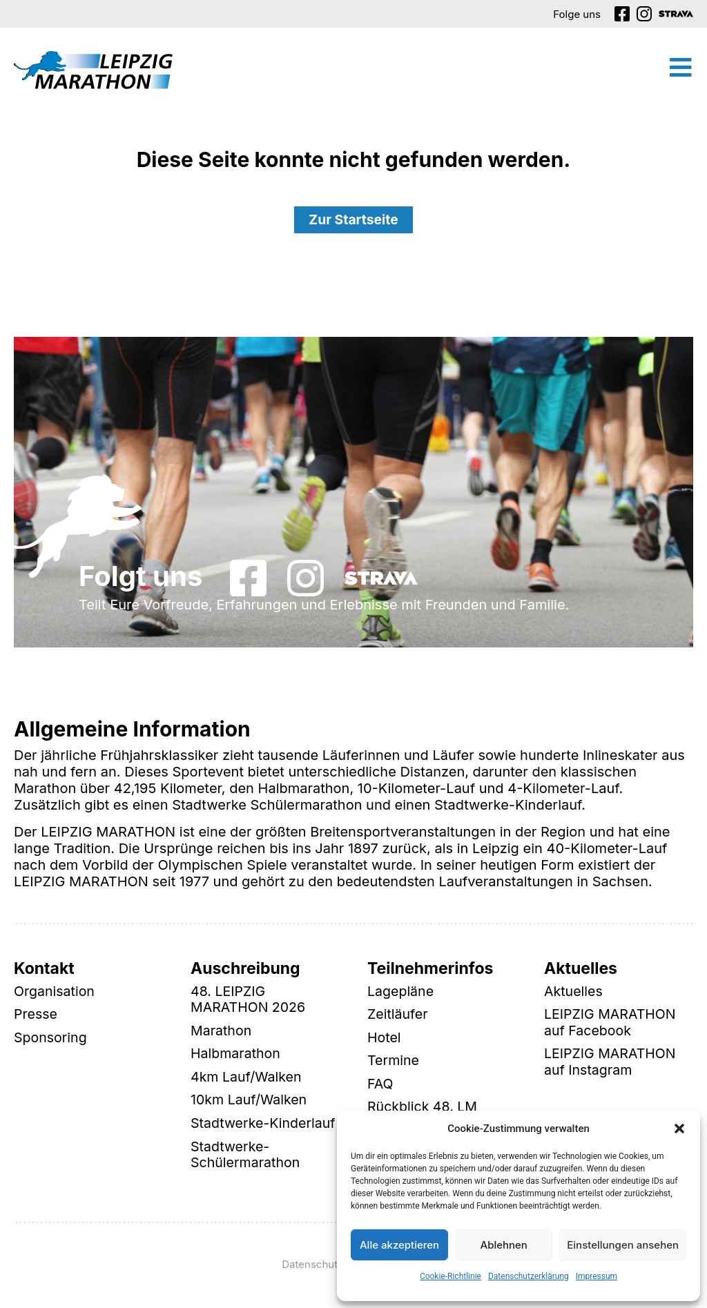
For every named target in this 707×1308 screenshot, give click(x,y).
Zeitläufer (398, 1015)
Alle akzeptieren (399, 1244)
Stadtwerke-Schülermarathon (246, 1157)
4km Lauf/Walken (247, 1079)
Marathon (222, 1032)
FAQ (380, 1085)
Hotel (384, 1039)
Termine (393, 1062)
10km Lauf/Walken (250, 1102)
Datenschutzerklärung (528, 1276)
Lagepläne (401, 992)
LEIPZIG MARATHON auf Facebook (611, 1023)
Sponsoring (51, 1039)
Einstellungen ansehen (623, 1244)
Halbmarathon (236, 1055)
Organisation (55, 992)
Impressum (596, 1276)
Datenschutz (312, 1266)
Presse (36, 1015)
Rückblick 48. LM (423, 1109)
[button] (679, 1128)
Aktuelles (574, 992)
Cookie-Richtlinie (450, 1276)
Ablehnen (504, 1244)
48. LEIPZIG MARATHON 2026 (249, 1000)
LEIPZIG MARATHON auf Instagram (611, 1063)
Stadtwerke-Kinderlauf (264, 1125)
